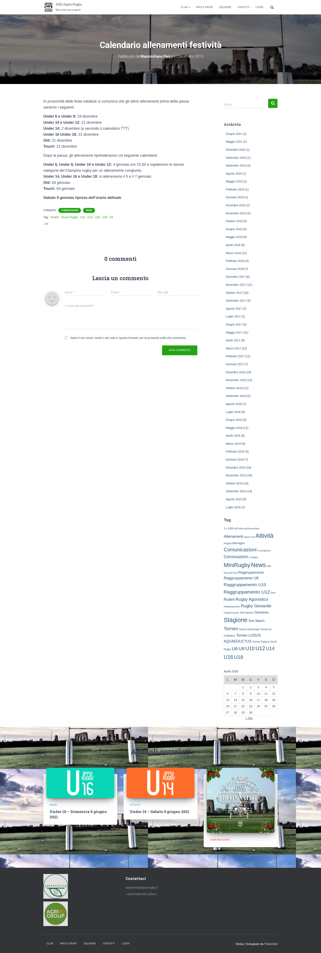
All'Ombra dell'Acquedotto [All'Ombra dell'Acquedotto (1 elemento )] (246, 528)
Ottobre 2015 (234, 483)
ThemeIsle (271, 943)
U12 (90, 217)
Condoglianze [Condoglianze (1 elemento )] (264, 550)
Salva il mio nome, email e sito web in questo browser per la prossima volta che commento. (128, 337)
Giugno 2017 (234, 324)
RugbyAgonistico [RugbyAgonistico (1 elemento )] (232, 606)
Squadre (225, 7)
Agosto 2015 (234, 499)
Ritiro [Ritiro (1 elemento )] (273, 592)
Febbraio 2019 (235, 189)
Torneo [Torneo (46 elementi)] (231, 628)
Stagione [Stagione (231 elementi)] (235, 620)
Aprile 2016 (233, 435)
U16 (97, 217)
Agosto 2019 (234, 173)
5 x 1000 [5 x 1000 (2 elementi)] (228, 528)
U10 (82, 217)
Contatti (243, 7)
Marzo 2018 (233, 252)
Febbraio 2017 (235, 356)
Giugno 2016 (234, 419)
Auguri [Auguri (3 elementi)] (228, 543)
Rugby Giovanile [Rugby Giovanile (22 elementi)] (256, 606)
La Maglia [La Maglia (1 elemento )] (253, 557)
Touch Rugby (69, 217)
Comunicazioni (69, 210)
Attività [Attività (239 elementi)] (264, 535)
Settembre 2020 (236, 157)
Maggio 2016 (234, 427)
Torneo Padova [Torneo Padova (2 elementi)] (260, 641)
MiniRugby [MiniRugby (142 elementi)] (237, 565)
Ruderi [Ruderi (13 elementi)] (229, 599)
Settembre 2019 (236, 165)
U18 (104, 217)
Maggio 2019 (234, 181)
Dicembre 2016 (235, 372)
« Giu (249, 718)
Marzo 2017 (233, 348)
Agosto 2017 (234, 308)
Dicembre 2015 (235, 467)
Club (185, 7)
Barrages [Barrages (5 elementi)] (238, 543)
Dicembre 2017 (235, 276)
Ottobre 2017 (234, 292)
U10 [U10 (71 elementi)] (250, 648)
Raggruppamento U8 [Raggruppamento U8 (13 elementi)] (241, 578)
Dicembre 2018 (235, 205)
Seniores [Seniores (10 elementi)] (262, 612)
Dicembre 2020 (235, 149)
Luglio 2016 (233, 411)
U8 (46, 223)
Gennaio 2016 (235, 459)
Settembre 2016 (236, 396)
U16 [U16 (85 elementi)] (228, 657)
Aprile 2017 (233, 340)
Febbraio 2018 (235, 260)
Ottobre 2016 (234, 388)
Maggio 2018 (234, 237)
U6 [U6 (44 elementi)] (235, 648)
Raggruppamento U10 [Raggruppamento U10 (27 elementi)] (245, 584)
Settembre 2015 (236, 491)
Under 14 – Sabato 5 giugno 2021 (159, 811)
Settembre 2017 (236, 300)
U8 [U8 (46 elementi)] (242, 648)
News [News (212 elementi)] (258, 565)
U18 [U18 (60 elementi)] (238, 657)
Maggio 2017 (234, 332)
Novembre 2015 (236, 475)
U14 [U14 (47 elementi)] (270, 648)
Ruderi (55, 217)
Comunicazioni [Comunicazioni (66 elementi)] (240, 549)
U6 (111, 217)
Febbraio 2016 (235, 451)
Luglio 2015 (233, 507)
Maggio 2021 (234, 141)
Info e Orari (204, 7)
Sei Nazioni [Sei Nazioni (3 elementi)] (247, 612)
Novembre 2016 (236, 380)
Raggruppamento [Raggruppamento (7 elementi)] (251, 572)
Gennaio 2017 (235, 364)
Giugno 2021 (234, 133)
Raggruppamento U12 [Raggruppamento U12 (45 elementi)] (247, 592)
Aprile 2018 (233, 245)
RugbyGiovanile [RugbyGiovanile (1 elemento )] (231, 612)
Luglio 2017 (233, 316)
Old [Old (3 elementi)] (269, 566)
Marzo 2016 (233, 443)
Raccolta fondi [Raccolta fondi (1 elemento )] (231, 572)
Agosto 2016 (234, 404)
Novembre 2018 (236, 213)
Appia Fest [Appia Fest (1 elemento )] (249, 537)
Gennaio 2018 (235, 269)
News (89, 210)
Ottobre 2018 (234, 221)
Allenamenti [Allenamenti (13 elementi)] (234, 536)
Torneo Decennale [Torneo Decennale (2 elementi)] (249, 629)
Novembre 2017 (236, 284)
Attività (135, 805)
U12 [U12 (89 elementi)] (260, 648)
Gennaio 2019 (235, 197)
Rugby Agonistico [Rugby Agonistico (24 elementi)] (252, 599)
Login (259, 7)
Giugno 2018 (234, 229)
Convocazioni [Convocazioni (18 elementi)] (236, 556)
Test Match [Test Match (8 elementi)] (256, 621)
